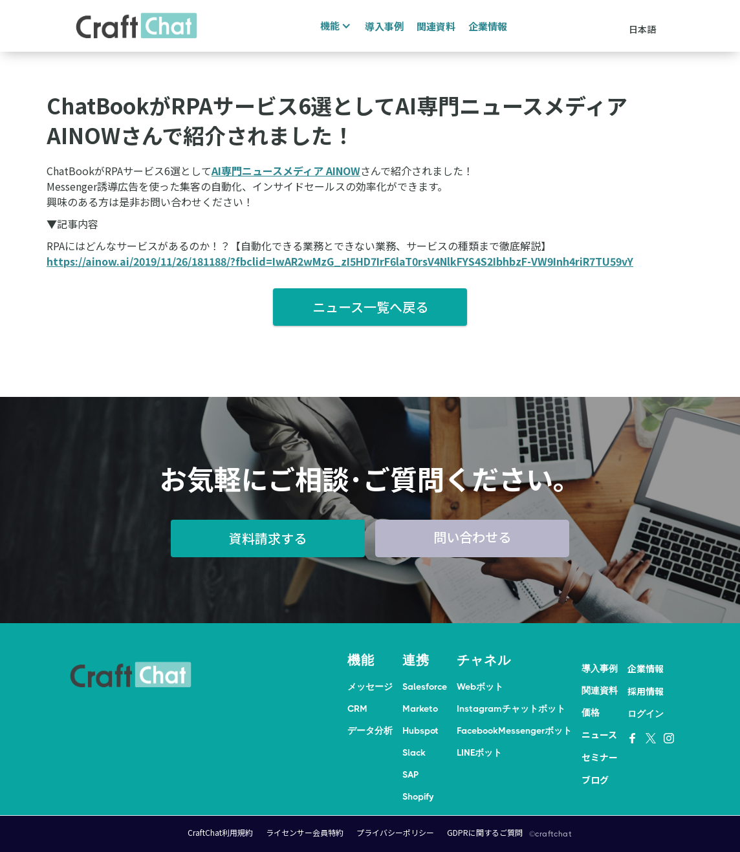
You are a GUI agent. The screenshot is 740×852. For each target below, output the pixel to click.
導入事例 (384, 26)
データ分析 (370, 730)
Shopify (417, 796)
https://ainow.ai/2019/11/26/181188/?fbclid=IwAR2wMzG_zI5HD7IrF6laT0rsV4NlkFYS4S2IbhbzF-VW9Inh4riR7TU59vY (340, 261)
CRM (357, 708)
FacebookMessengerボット (514, 730)
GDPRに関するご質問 (485, 832)
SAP (410, 774)
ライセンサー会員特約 (304, 832)
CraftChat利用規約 (220, 832)
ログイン (645, 713)
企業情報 (487, 26)
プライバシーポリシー (395, 832)
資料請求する (268, 538)
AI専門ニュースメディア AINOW (286, 170)
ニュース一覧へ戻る (370, 306)
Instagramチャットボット (511, 708)
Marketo (420, 708)
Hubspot (420, 730)
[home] (136, 25)
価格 (591, 712)
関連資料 (436, 26)
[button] (333, 26)
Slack (414, 752)
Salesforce (424, 686)
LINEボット (479, 752)
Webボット (480, 686)
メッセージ (370, 686)
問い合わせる (472, 536)
